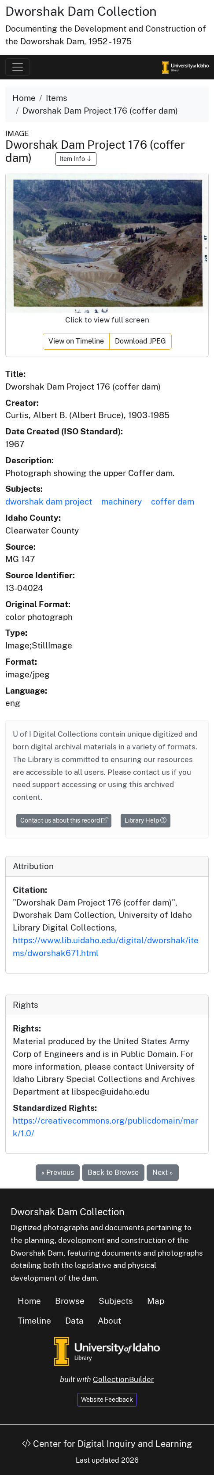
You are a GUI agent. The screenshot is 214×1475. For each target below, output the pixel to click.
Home (24, 98)
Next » (162, 1172)
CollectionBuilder (123, 1379)
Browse (70, 1301)
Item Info (75, 158)
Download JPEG (140, 341)
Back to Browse (113, 1172)
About (109, 1320)
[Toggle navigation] (17, 67)
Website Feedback (107, 1399)
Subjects (116, 1301)
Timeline (34, 1320)
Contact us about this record (63, 820)
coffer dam (172, 501)
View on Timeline (76, 341)
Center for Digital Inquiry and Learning (107, 1444)
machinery (121, 501)
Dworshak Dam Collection (81, 11)
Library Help (145, 820)
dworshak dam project (48, 501)
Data (74, 1320)
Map (155, 1301)
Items (56, 98)
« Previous (57, 1172)
